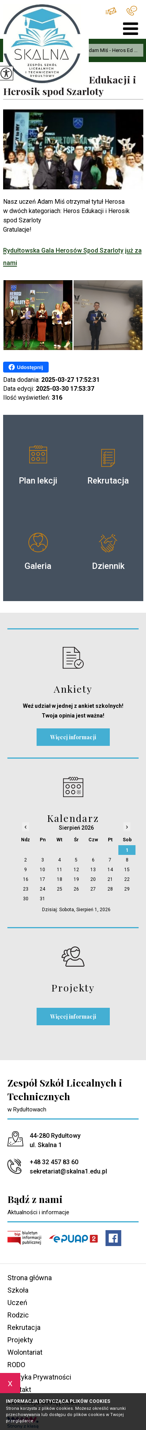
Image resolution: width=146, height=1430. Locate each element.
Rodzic (18, 1315)
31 (42, 898)
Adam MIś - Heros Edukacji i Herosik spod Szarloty (69, 85)
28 (110, 889)
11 (59, 869)
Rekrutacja (23, 1327)
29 (127, 889)
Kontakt (19, 1389)
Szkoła (17, 1290)
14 (110, 869)
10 (42, 869)
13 (93, 869)
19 (76, 879)
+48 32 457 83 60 (132, 11)
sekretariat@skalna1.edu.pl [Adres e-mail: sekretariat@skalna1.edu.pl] (68, 1171)
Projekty (20, 1340)
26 (76, 889)
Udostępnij (26, 367)
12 (76, 869)
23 (25, 889)
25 (59, 889)
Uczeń (17, 1302)
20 (93, 879)
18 (59, 879)
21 (110, 879)
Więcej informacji (73, 737)
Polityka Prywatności (39, 1377)
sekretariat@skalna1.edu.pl (111, 11)
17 (42, 879)
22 (127, 879)
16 (25, 879)
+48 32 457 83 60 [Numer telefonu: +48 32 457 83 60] (54, 1162)
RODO (16, 1365)
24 (42, 889)
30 (25, 898)
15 (127, 869)
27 (93, 889)
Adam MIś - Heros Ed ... (107, 50)
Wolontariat (24, 1352)
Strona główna (29, 1278)
